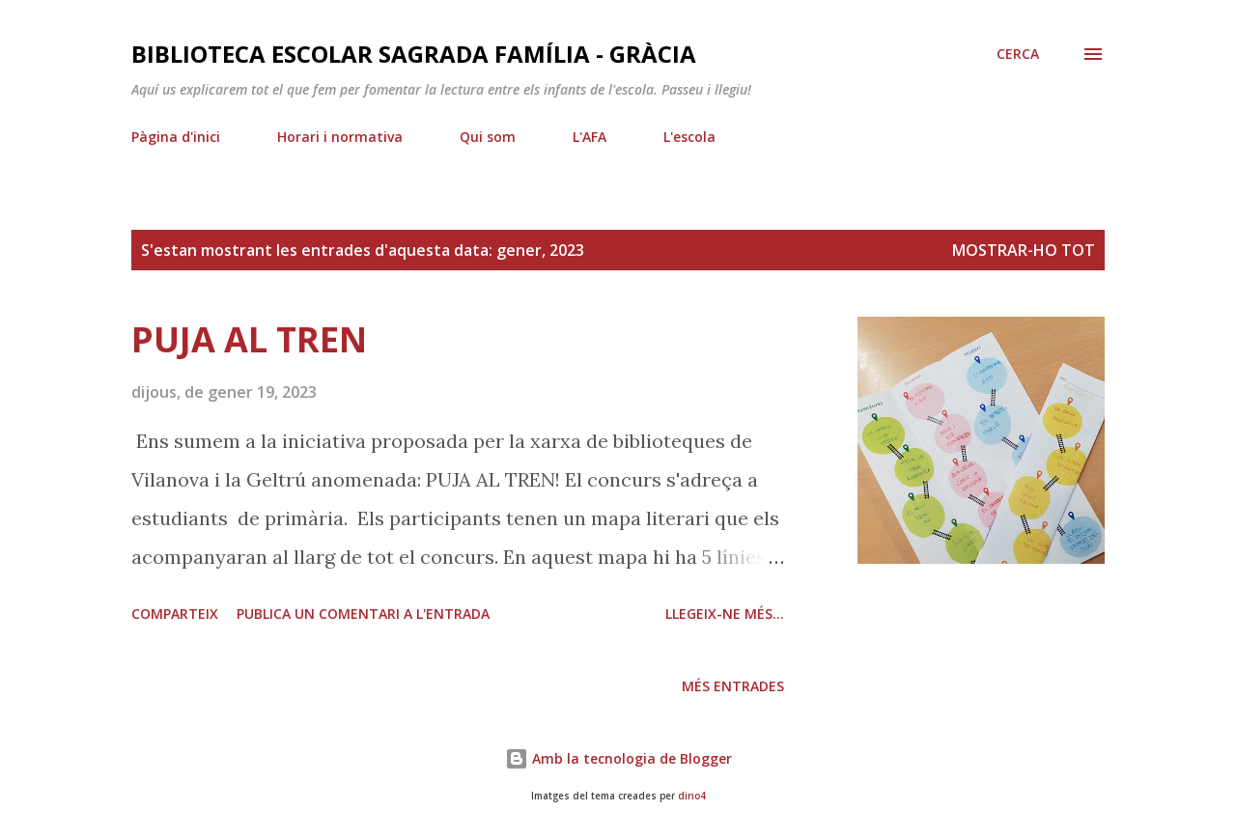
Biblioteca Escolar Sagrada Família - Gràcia (413, 54)
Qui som (488, 136)
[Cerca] (1018, 54)
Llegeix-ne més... (724, 613)
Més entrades (733, 686)
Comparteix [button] (174, 613)
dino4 (692, 796)
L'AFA (589, 136)
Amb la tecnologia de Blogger (618, 758)
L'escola (689, 136)
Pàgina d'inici (175, 136)
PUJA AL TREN (249, 339)
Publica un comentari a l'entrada (363, 613)
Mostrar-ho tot (1023, 250)
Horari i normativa (340, 136)
